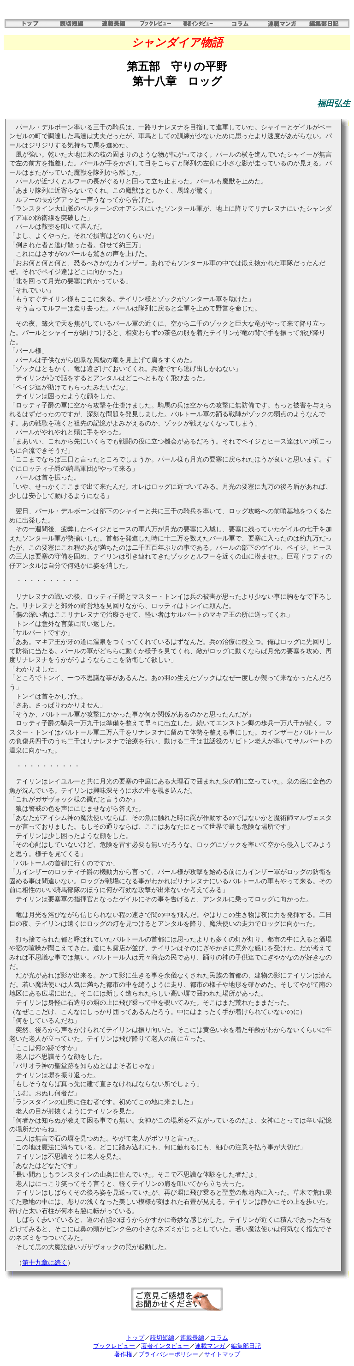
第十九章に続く (44, 1262)
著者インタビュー (165, 1345)
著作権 (123, 1354)
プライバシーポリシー (168, 1354)
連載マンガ (210, 1345)
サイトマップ (222, 1354)
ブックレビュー (114, 1345)
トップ (135, 1337)
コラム (219, 1337)
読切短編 (162, 1337)
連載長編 (192, 1337)
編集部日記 (246, 1345)
